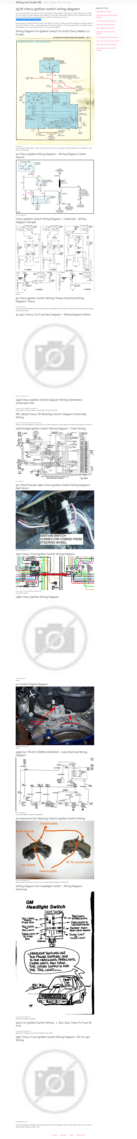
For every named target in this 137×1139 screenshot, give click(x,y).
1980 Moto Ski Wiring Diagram (105, 24)
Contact (46, 2)
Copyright (53, 2)
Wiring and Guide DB (28, 2)
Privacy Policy (66, 2)
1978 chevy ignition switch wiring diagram (28, 19)
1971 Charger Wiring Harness (105, 28)
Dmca (59, 2)
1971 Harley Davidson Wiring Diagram (107, 41)
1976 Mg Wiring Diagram (104, 12)
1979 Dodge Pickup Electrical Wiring (107, 37)
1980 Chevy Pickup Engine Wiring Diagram (106, 16)
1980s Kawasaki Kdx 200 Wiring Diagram (106, 49)
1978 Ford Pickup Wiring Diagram (106, 44)
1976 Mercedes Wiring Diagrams (106, 21)
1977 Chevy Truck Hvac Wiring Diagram (105, 32)
